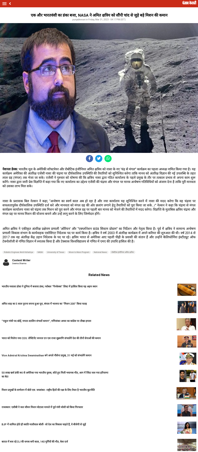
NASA (40, 252)
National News (100, 252)
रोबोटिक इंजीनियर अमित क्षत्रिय (122, 252)
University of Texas (55, 252)
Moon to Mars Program (79, 252)
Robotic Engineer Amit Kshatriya (18, 252)
